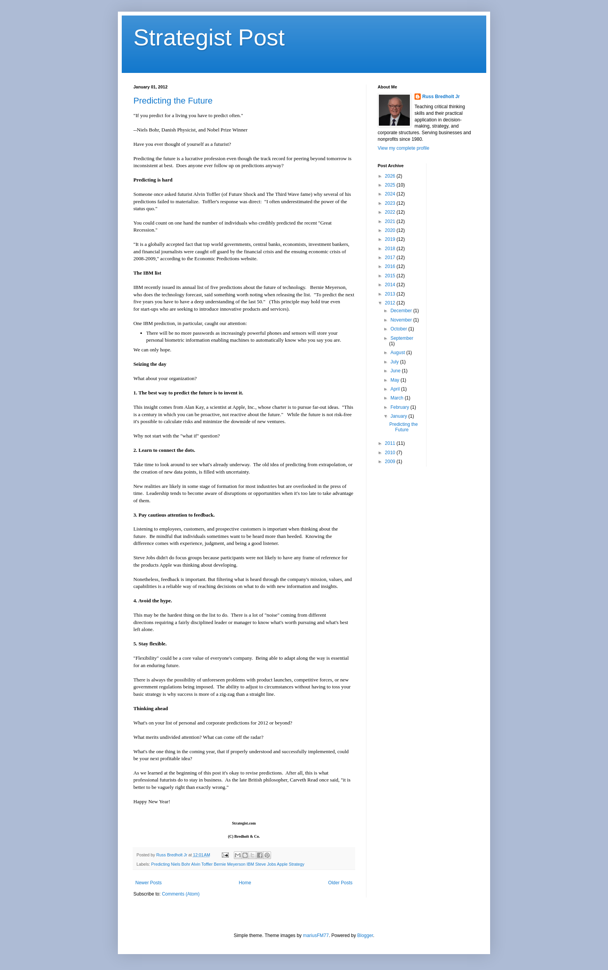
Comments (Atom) (180, 894)
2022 (391, 212)
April (395, 389)
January (399, 416)
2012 (391, 303)
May (395, 380)
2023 (391, 203)
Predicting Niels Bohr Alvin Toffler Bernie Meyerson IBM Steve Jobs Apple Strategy (227, 864)
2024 (391, 194)
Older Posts (340, 882)
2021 (391, 221)
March (397, 398)
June (396, 370)
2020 (391, 230)
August (398, 352)
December (401, 310)
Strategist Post (209, 37)
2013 (391, 294)
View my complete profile (403, 148)
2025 (391, 185)
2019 (391, 239)
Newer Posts (148, 882)
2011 (391, 443)
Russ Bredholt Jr (441, 96)
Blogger (365, 935)
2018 (391, 248)
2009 (391, 461)
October (399, 329)
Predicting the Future (172, 100)
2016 (391, 266)
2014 (391, 284)
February (400, 407)
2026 (391, 176)
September (401, 338)
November (401, 320)
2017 (391, 257)
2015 (391, 275)
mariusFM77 (316, 935)
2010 (391, 452)
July (395, 362)
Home (245, 882)
